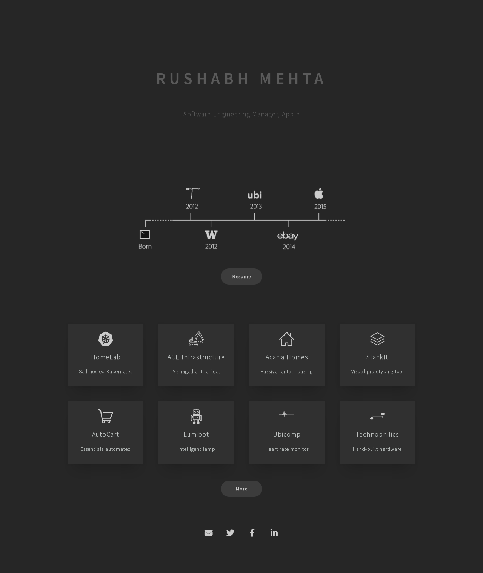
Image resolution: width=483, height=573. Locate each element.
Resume (241, 276)
